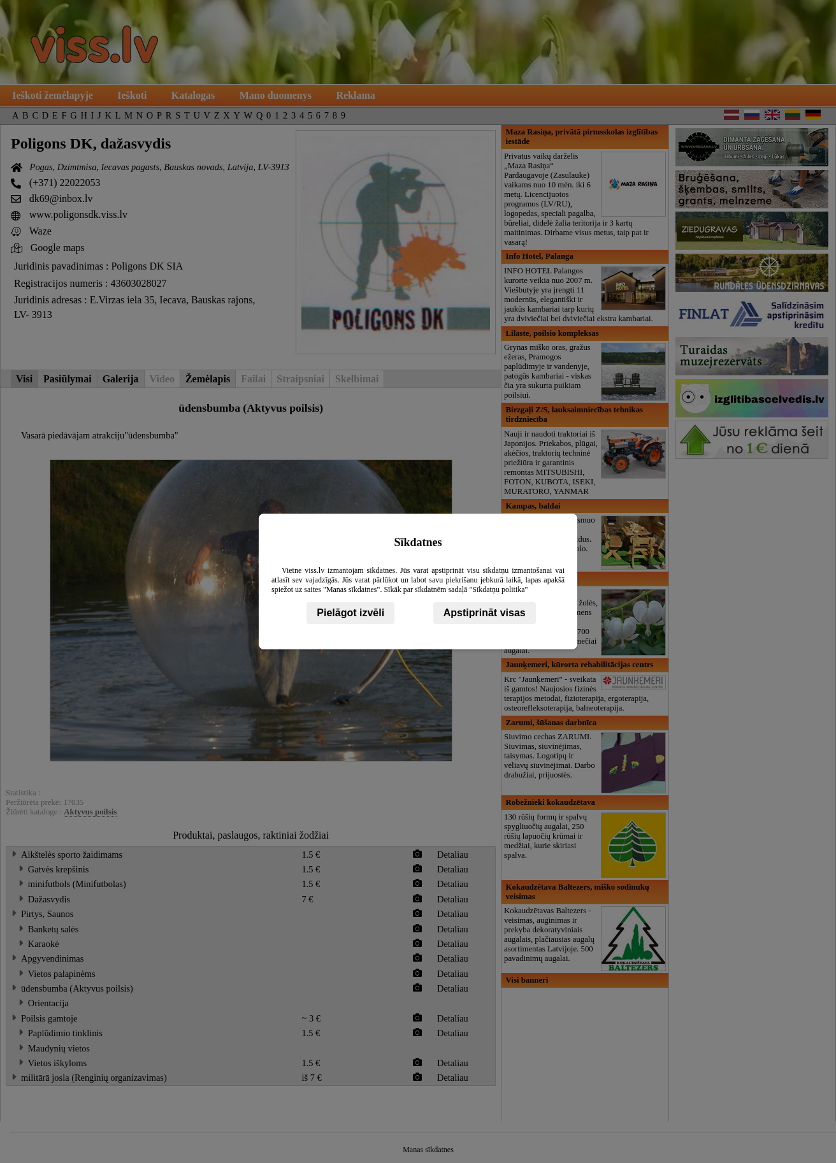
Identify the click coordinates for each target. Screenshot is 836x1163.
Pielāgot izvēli (350, 612)
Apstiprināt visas (484, 612)
